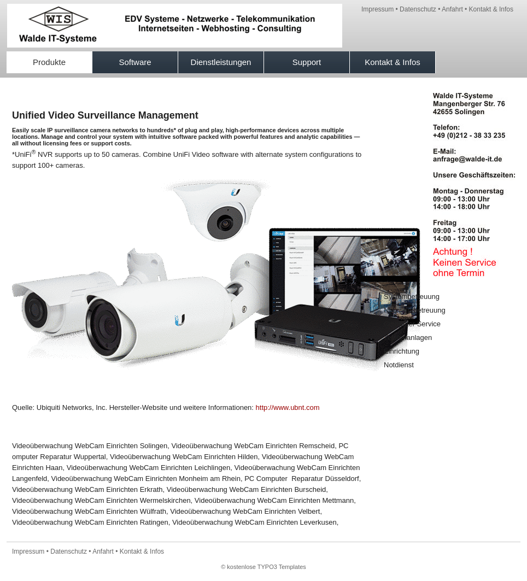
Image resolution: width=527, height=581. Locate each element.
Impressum (377, 9)
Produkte (49, 62)
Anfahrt (452, 9)
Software (135, 62)
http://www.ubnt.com (288, 407)
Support (306, 62)
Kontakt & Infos (491, 9)
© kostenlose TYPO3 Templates (263, 567)
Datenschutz (418, 9)
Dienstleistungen (221, 62)
